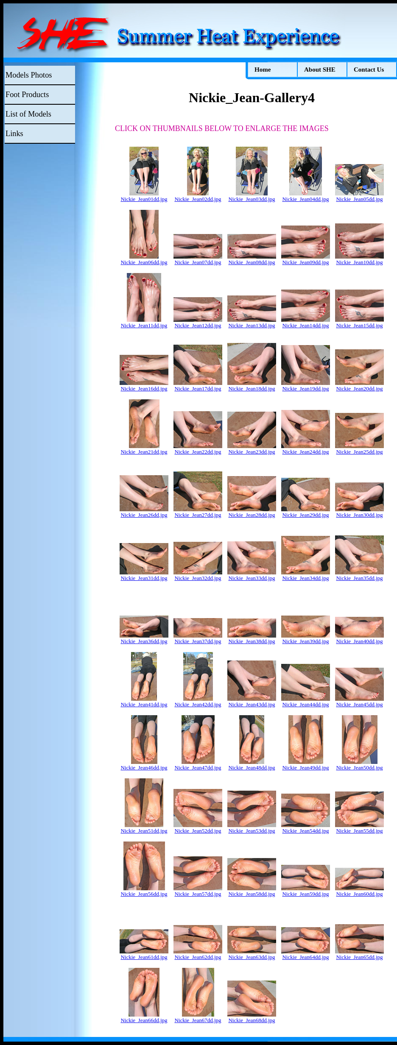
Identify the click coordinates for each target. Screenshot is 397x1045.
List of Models (28, 114)
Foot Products (27, 94)
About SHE (319, 69)
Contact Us (369, 69)
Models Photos (29, 75)
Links (14, 133)
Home (262, 69)
